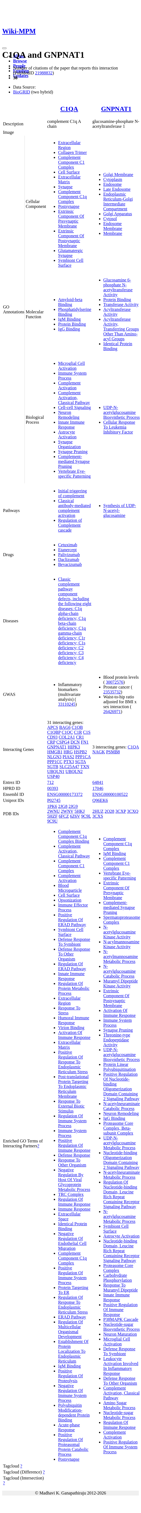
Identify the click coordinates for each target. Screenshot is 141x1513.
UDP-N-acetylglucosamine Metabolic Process (119, 1143)
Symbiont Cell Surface (70, 263)
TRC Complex (71, 1194)
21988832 (43, 73)
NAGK (98, 752)
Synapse (65, 186)
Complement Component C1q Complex (72, 196)
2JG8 (62, 806)
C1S (87, 732)
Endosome (112, 184)
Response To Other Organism (72, 1162)
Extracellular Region (69, 145)
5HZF (52, 816)
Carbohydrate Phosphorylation (117, 1277)
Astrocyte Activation (67, 434)
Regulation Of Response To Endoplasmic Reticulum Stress (73, 1304)
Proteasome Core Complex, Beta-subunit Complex (118, 1128)
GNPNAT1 (116, 108)
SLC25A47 (69, 766)
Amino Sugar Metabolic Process (119, 1405)
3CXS (97, 816)
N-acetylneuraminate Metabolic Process (121, 1175)
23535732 (112, 692)
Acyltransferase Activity (117, 312)
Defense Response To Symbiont (74, 942)
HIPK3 (74, 747)
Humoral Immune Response (73, 1020)
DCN (75, 742)
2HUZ (98, 811)
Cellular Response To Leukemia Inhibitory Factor (119, 427)
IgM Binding (69, 319)
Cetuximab (67, 544)
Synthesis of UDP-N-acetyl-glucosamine (119, 510)
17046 (97, 788)
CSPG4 (63, 742)
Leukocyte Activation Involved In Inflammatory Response (120, 1366)
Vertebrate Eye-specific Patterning (74, 473)
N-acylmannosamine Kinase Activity (121, 944)
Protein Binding (72, 324)
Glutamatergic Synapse (70, 253)
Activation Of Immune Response (74, 1035)
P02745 (54, 800)
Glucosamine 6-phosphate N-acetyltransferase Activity (118, 287)
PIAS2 (68, 756)
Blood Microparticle (70, 888)
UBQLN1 (55, 771)
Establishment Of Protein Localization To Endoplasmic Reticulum (73, 1351)
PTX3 (69, 761)
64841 (97, 782)
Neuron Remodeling (68, 415)
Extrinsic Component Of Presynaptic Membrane (71, 218)
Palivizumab (69, 554)
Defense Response (74, 1155)
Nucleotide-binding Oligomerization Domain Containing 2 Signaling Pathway (121, 1160)
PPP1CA (83, 756)
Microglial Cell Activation (71, 366)
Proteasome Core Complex (118, 1268)
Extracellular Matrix (69, 179)
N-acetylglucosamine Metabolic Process (119, 1216)
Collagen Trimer (72, 152)
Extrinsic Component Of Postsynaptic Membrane (71, 238)
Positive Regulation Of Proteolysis (70, 1376)
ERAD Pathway (72, 1317)
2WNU (53, 811)
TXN (84, 766)
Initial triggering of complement (72, 493)
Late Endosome (117, 189)
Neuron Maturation (120, 1334)
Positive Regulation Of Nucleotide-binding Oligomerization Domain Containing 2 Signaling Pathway (121, 1086)
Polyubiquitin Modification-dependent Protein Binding (74, 1412)
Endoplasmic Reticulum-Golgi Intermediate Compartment (118, 201)
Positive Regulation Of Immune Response (74, 1145)
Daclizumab (68, 559)
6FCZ (64, 816)
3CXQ (133, 811)
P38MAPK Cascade (120, 1319)
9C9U (52, 821)
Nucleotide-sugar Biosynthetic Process (121, 1327)
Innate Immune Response (71, 424)
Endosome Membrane (112, 226)
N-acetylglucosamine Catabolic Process (119, 971)
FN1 (84, 742)
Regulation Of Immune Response (74, 1201)
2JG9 (73, 806)
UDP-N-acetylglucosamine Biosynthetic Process (121, 412)
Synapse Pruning (73, 451)
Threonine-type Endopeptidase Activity (116, 1040)
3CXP (120, 811)
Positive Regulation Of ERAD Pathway (72, 919)
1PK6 (52, 806)
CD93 (52, 737)
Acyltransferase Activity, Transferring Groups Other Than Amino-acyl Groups (121, 329)
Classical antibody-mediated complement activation (74, 508)
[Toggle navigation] (4, 48)
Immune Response (74, 1209)
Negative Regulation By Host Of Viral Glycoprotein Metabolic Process (74, 1180)
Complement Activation (69, 385)
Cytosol (110, 218)
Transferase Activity (121, 304)
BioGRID (21, 92)
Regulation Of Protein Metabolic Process (73, 988)
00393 (52, 788)
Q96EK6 (100, 800)
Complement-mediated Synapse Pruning (74, 461)
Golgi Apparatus (117, 213)
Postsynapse (68, 206)
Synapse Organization (69, 444)
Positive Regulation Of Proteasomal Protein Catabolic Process (73, 1444)
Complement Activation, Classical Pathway (74, 397)
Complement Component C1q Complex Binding (73, 836)
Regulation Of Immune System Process (72, 1121)
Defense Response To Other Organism (120, 1380)
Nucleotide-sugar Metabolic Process (119, 1415)
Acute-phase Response (69, 1427)
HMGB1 (54, 752)
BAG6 (65, 727)
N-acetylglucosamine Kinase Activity (119, 932)
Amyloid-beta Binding (70, 302)
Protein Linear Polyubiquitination (119, 1067)
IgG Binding (69, 329)
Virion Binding (71, 1027)
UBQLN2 (74, 771)
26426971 (112, 711)
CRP (51, 742)
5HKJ (79, 811)
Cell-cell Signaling (74, 407)
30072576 (114, 682)
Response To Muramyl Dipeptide (120, 1287)
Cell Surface (69, 172)
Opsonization (69, 900)
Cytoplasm (112, 179)
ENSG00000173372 (65, 794)
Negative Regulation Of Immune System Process (72, 1393)
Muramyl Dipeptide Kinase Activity (120, 983)
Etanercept (67, 549)
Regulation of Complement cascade (70, 525)
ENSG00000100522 (110, 794)
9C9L (86, 816)
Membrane (112, 233)
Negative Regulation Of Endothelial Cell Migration (72, 1241)
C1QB (77, 727)
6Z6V (75, 816)
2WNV (67, 811)
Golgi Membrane (118, 174)
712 (50, 782)
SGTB (52, 766)
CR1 (80, 737)
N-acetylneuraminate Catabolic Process (121, 1106)
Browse (20, 61)
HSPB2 (80, 752)
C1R (78, 732)
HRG (68, 752)
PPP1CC (54, 761)
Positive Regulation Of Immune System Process (72, 1275)
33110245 (66, 704)
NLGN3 (54, 756)
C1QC (67, 732)
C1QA (69, 108)
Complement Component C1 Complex (71, 162)
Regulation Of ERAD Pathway (72, 966)
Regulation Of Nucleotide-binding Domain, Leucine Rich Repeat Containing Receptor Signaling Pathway (121, 1194)
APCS (52, 727)
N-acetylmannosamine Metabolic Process (120, 956)
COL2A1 (67, 737)
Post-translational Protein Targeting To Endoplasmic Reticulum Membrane (73, 1086)
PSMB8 (113, 752)
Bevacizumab (70, 564)
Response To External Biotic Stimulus (71, 1106)
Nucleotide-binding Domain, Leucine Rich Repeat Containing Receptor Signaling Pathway (121, 1251)
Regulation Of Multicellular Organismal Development (70, 1329)
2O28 (110, 811)
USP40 (53, 776)
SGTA (80, 761)
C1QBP (54, 732)
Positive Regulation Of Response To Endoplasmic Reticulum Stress (73, 1062)
